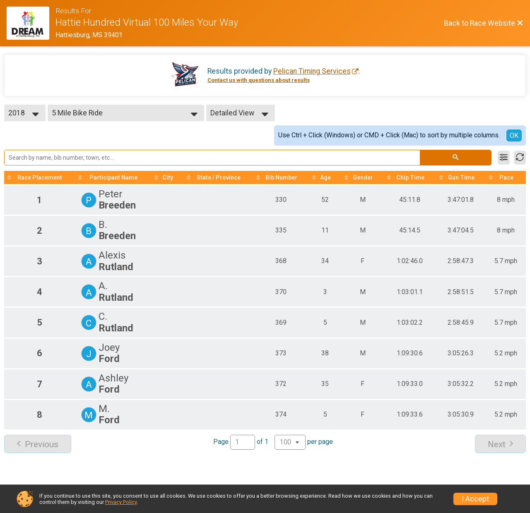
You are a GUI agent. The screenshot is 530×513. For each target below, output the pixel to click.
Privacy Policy (121, 502)
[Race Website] (31, 23)
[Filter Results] (504, 158)
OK (514, 135)
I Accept (475, 499)
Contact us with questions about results (258, 80)
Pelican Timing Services (312, 71)
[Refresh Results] (520, 158)
